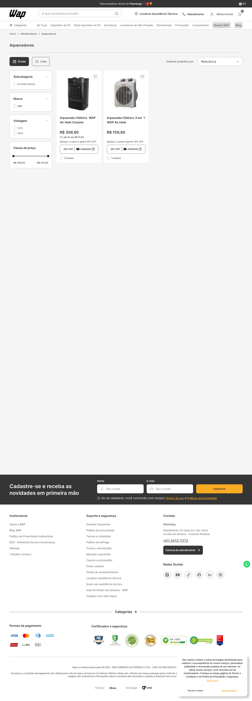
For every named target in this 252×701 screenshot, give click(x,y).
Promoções (182, 25)
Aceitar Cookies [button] (229, 690)
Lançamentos (200, 25)
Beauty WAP (221, 25)
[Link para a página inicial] (13, 33)
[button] (30, 76)
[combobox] (80, 13)
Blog (238, 25)
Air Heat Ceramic (26, 84)
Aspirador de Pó (60, 25)
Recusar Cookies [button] (195, 690)
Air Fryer (42, 25)
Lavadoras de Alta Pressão (136, 25)
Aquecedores (48, 33)
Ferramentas (164, 25)
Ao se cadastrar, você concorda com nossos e (159, 498)
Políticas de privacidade (202, 498)
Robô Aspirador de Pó (87, 25)
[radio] (19, 61)
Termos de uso (175, 498)
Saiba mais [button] (212, 680)
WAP (20, 106)
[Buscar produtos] (116, 13)
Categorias (18, 25)
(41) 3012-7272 (175, 541)
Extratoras (110, 25)
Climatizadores (28, 33)
